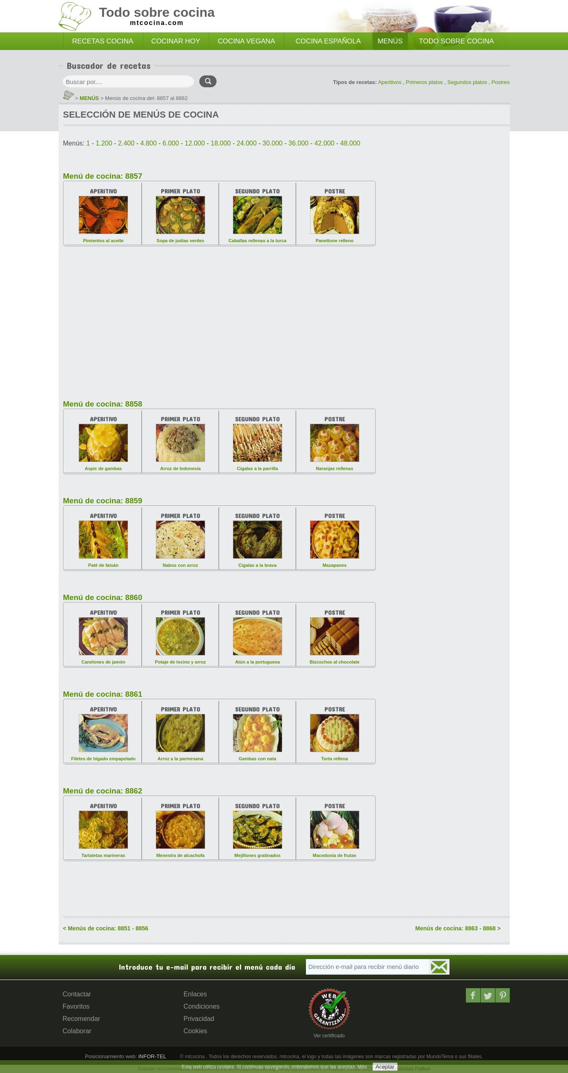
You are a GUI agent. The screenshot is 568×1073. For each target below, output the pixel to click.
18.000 (221, 143)
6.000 (170, 143)
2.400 (126, 143)
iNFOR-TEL (152, 1056)
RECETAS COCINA (102, 41)
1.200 (104, 143)
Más (362, 1067)
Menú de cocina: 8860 (102, 597)
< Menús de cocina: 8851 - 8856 (105, 928)
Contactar (77, 994)
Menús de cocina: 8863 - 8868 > (458, 928)
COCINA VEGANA (246, 41)
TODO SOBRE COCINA (456, 41)
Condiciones (202, 1006)
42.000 (324, 143)
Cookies (196, 1031)
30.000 (272, 143)
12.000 (195, 143)
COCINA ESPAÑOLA (328, 41)
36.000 (298, 143)
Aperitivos (389, 82)
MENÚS (390, 41)
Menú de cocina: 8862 (102, 791)
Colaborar (77, 1031)
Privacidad (199, 1018)
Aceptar (385, 1067)
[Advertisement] (219, 318)
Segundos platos (467, 82)
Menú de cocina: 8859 (102, 500)
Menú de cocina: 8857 (102, 176)
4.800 (148, 143)
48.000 (350, 143)
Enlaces (195, 994)
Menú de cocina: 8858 (102, 404)
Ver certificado (328, 1036)
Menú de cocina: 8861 (102, 694)
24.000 (247, 143)
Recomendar (81, 1018)
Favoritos (76, 1006)
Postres (500, 82)
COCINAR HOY (175, 41)
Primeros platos (424, 82)
